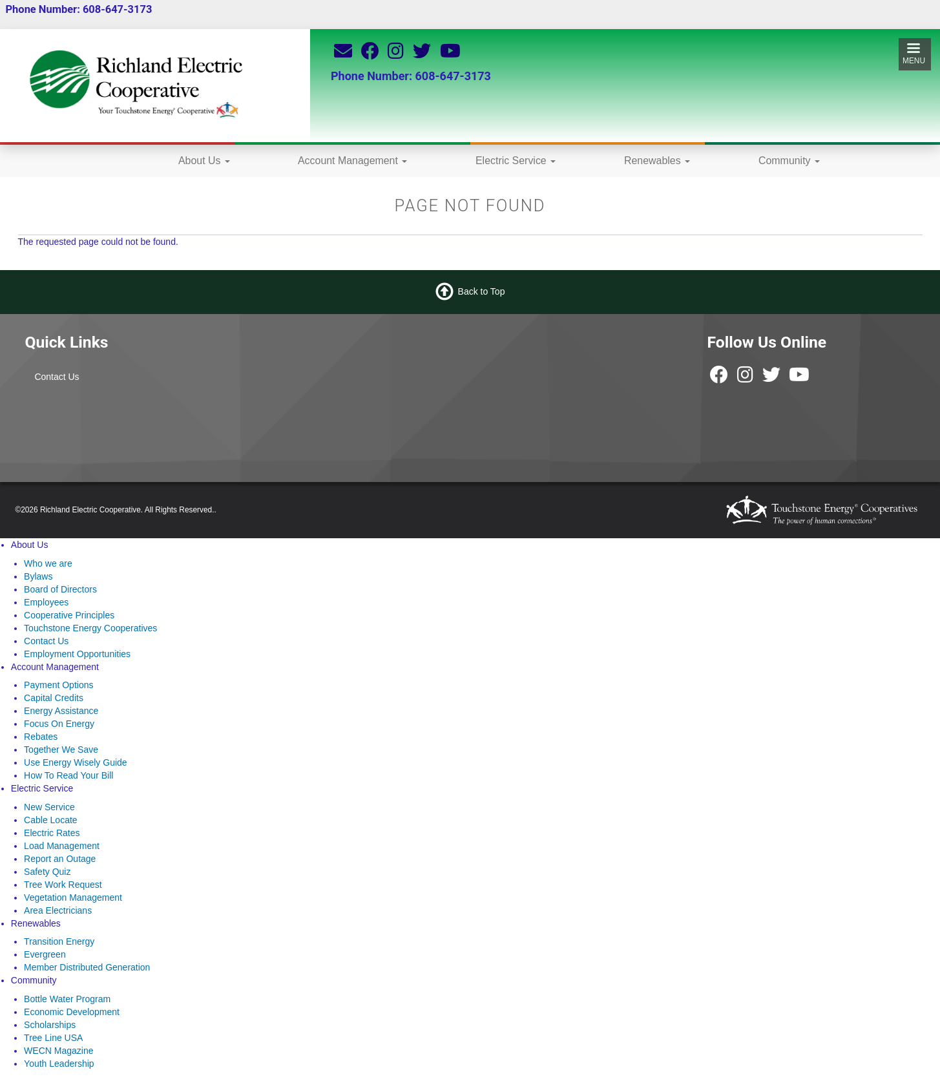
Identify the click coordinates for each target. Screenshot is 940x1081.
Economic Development (72, 1012)
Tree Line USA (53, 1038)
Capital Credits (53, 698)
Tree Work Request (63, 884)
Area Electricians (58, 910)
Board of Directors (60, 589)
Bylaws (38, 576)
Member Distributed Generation (87, 967)
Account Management (352, 160)
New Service (49, 807)
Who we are (48, 563)
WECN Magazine (58, 1050)
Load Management (61, 846)
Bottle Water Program (67, 999)
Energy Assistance (61, 711)
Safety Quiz (47, 871)
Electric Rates (51, 833)
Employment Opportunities (77, 654)
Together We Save (61, 749)
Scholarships (50, 1025)
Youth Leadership (59, 1063)
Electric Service (515, 160)
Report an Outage (60, 859)
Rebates (40, 736)
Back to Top (481, 291)
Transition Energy (59, 941)
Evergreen (45, 954)
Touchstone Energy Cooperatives (90, 628)
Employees (46, 602)
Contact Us (56, 377)
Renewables (657, 160)
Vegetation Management (73, 897)
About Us (204, 160)
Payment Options (58, 685)
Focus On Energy (59, 724)
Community (789, 160)
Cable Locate (51, 820)
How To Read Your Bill (68, 775)
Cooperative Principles (69, 615)
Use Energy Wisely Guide (75, 762)
